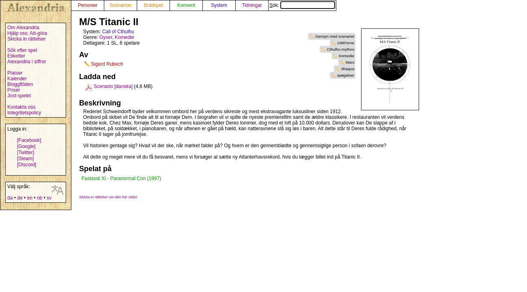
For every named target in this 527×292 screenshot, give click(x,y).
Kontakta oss (21, 107)
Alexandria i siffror (26, 61)
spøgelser (345, 75)
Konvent (186, 5)
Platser (14, 73)
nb (39, 198)
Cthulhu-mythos (340, 49)
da (10, 198)
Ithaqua (347, 69)
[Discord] (26, 164)
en (29, 198)
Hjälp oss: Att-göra (27, 33)
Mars (350, 62)
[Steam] (25, 158)
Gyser (105, 37)
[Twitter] (25, 152)
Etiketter (16, 56)
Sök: (302, 5)
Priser (13, 90)
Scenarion (120, 5)
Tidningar (252, 5)
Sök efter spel (22, 50)
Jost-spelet (19, 96)
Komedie (346, 56)
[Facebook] (29, 140)
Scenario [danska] (113, 86)
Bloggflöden (20, 84)
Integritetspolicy (24, 113)
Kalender (17, 79)
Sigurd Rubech (107, 64)
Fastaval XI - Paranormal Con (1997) (121, 178)
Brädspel (153, 5)
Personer (88, 5)
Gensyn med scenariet (334, 36)
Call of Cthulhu (118, 31)
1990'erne (345, 43)
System (219, 5)
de (19, 198)
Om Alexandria (23, 27)
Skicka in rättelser (26, 39)
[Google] (26, 146)
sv (49, 198)
